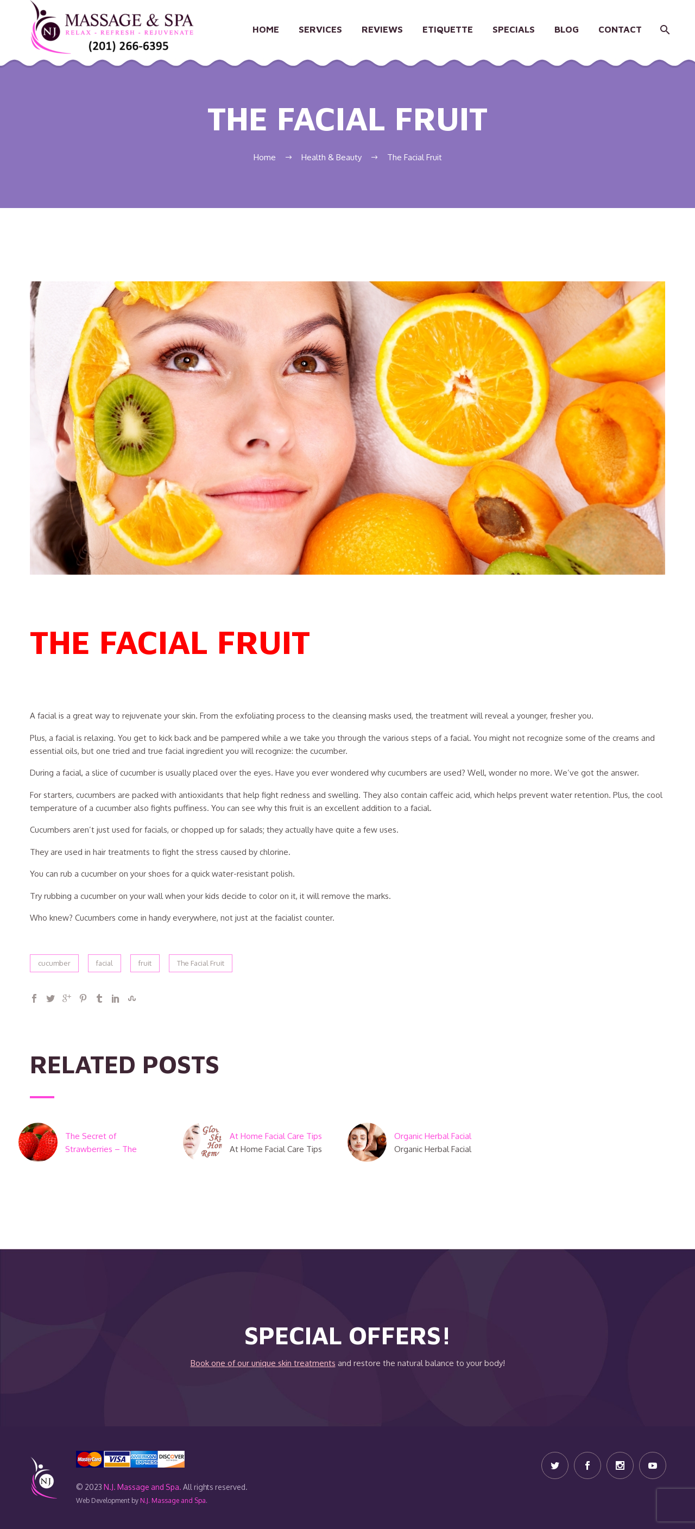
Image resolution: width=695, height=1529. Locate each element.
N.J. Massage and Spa (173, 1500)
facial (104, 963)
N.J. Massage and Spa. (142, 1487)
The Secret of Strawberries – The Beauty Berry (101, 1149)
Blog (566, 29)
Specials (513, 29)
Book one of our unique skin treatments (263, 1363)
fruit (144, 963)
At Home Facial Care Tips (277, 1136)
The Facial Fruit (200, 963)
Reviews (382, 29)
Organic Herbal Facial (432, 1136)
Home (265, 29)
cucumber (54, 963)
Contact (620, 29)
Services (320, 29)
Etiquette (447, 29)
